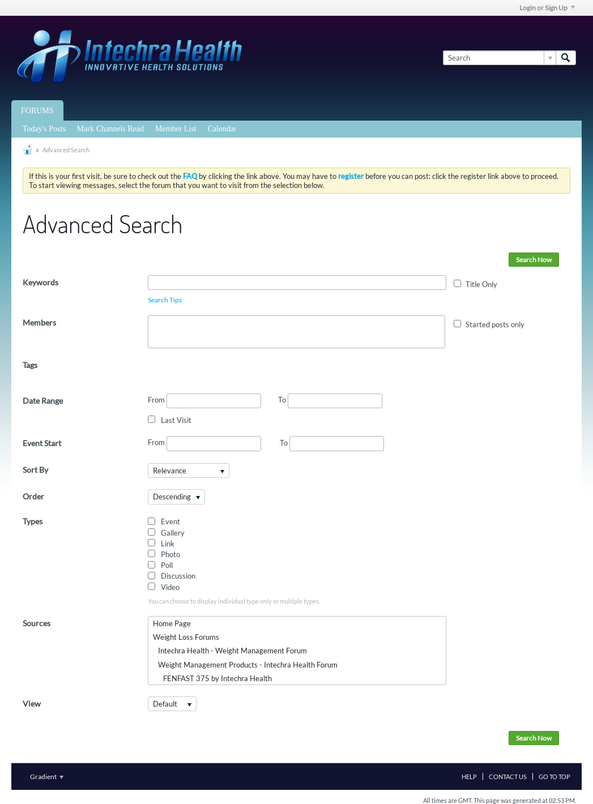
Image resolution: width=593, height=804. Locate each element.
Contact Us (508, 776)
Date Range (43, 400)
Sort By (35, 469)
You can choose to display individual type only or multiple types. (234, 601)
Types (32, 521)
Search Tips (165, 300)
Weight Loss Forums (186, 637)
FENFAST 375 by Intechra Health (212, 678)
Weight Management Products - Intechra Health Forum (245, 664)
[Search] (499, 57)
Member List (176, 129)
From (204, 401)
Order (33, 496)
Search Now (534, 259)
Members (39, 322)
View (32, 703)
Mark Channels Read (110, 129)
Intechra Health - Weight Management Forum (230, 650)
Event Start (42, 443)
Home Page (172, 623)
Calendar (222, 129)
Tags (30, 365)
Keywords (40, 282)
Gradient (46, 776)
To (330, 399)
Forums (37, 110)
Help (469, 776)
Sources (36, 623)
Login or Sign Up (547, 7)
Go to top (554, 776)
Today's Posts (44, 129)
